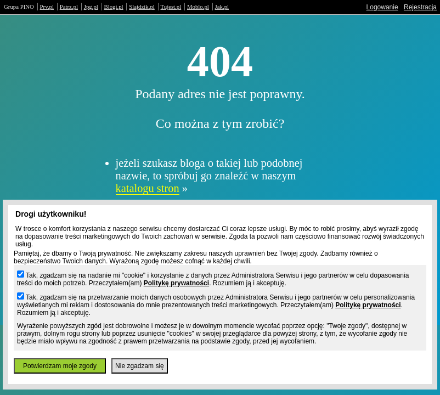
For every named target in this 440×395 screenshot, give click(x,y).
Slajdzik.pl (141, 6)
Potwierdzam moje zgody (60, 366)
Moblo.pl (198, 6)
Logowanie (382, 7)
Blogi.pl (113, 6)
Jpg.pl (91, 6)
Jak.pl (222, 6)
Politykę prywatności (176, 283)
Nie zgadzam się (139, 366)
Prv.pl (47, 6)
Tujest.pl (171, 6)
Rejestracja (420, 7)
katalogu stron (147, 188)
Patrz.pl (69, 6)
